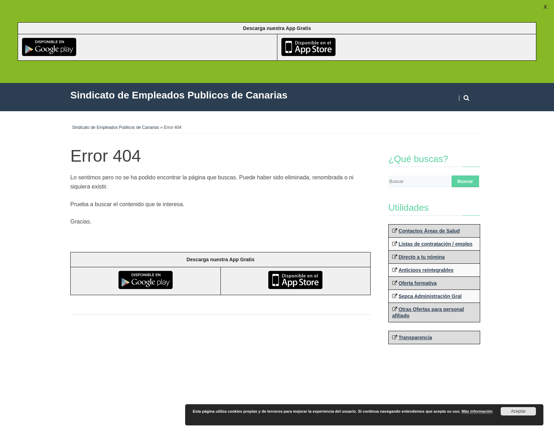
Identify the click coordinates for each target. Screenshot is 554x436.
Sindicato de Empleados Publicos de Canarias (115, 127)
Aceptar (518, 411)
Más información (477, 411)
